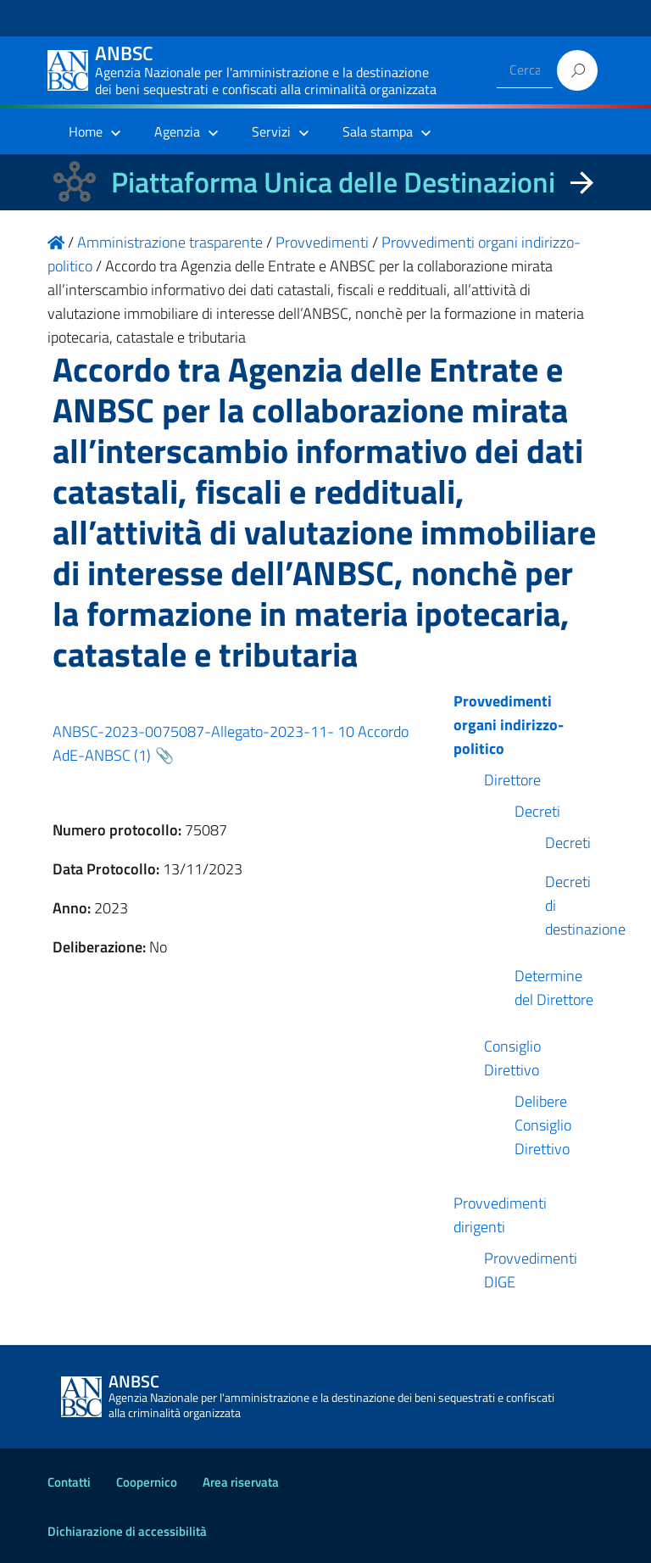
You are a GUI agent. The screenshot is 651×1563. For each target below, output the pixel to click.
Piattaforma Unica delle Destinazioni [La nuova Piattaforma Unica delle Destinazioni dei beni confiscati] (333, 182)
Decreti (537, 811)
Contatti (69, 1482)
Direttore (512, 779)
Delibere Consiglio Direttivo (543, 1125)
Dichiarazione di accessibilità (127, 1531)
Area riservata (241, 1482)
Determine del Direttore (554, 987)
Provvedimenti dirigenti (500, 1215)
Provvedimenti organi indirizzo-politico (508, 724)
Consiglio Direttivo (512, 1058)
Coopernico (146, 1482)
